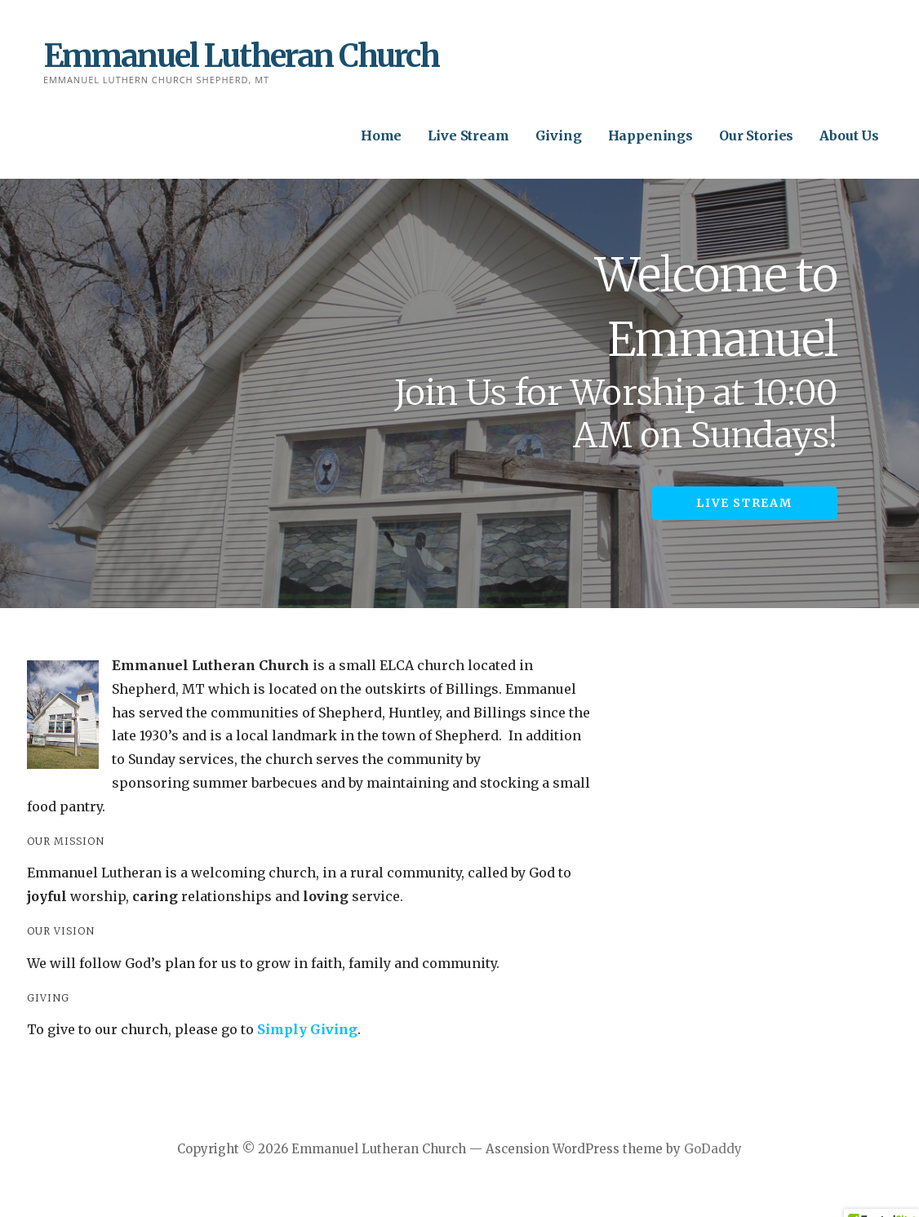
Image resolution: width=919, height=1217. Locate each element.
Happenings (650, 135)
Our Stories (756, 135)
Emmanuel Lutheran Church (241, 56)
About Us (849, 135)
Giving (558, 135)
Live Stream (468, 135)
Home (381, 135)
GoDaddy (713, 1149)
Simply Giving (307, 1029)
